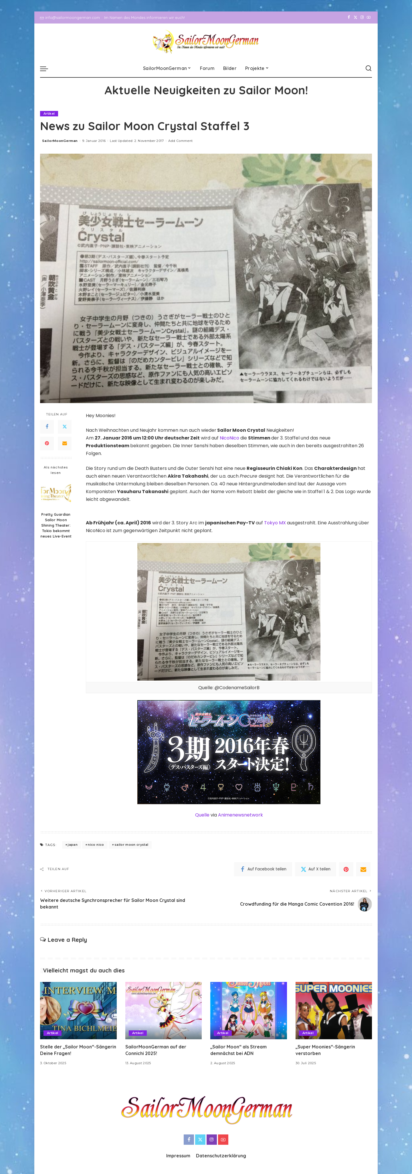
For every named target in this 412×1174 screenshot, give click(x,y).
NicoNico (229, 438)
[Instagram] (362, 17)
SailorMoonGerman (60, 141)
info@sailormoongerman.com (70, 17)
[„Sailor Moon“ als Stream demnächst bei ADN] (248, 1011)
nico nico (96, 845)
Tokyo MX (275, 522)
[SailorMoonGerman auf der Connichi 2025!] (163, 1011)
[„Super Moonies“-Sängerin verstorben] (334, 1011)
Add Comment (180, 141)
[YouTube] (368, 17)
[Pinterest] (47, 443)
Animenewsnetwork (240, 815)
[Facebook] (349, 17)
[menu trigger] (47, 68)
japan (73, 845)
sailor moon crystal (131, 845)
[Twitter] (355, 17)
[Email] (65, 443)
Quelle (202, 815)
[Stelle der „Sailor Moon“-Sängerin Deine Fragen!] (78, 1011)
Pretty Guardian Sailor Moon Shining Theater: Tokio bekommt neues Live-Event (56, 525)
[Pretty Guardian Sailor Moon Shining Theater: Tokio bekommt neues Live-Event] (56, 494)
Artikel (49, 114)
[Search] (368, 68)
